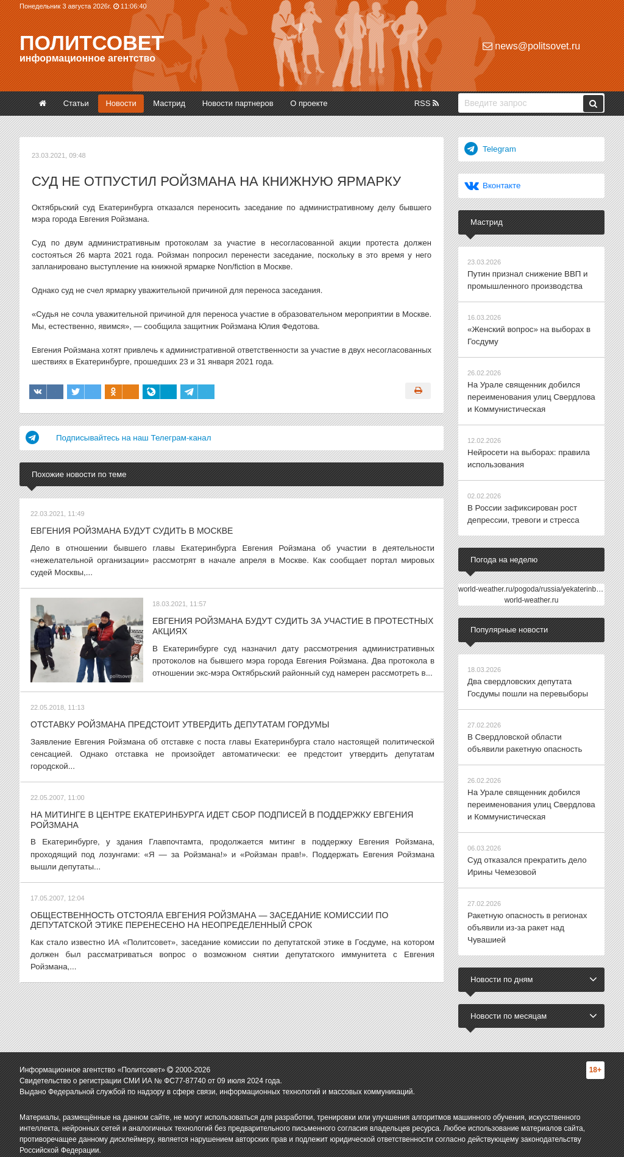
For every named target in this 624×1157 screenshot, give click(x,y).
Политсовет (92, 42)
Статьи (76, 103)
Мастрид (169, 103)
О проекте (308, 103)
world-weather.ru (532, 594)
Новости (120, 103)
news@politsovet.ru (531, 46)
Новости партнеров (238, 103)
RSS (426, 103)
